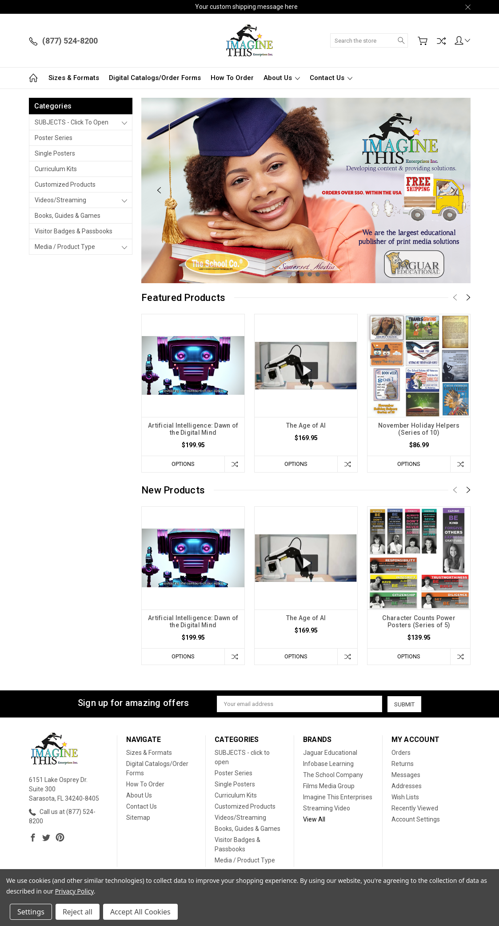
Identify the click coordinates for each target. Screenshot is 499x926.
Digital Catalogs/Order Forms (155, 78)
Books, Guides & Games (67, 215)
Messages (405, 774)
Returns (402, 763)
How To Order (232, 78)
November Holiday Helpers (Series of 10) (419, 429)
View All (314, 819)
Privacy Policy (74, 891)
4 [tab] (317, 274)
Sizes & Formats (73, 78)
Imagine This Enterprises (337, 797)
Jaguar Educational (330, 752)
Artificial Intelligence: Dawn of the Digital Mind (193, 429)
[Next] (452, 190)
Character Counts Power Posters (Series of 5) (418, 621)
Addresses (406, 786)
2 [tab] (301, 274)
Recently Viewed (414, 808)
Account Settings (415, 819)
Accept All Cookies (140, 912)
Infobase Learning (328, 763)
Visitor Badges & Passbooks (73, 231)
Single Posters (55, 153)
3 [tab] (309, 274)
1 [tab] (293, 274)
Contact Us (331, 78)
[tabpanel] (306, 190)
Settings (30, 912)
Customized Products (65, 184)
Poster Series (53, 137)
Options (182, 464)
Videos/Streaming (60, 200)
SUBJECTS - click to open (71, 122)
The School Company (333, 774)
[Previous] (159, 190)
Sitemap (138, 817)
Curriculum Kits (56, 168)
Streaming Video (326, 808)
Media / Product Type (65, 246)
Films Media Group (329, 786)
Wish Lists (405, 797)
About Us (281, 78)
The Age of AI (306, 425)
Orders (401, 752)
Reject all (77, 912)
